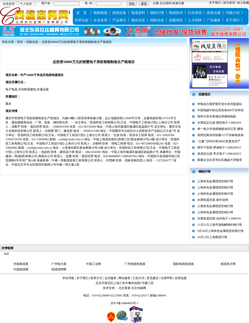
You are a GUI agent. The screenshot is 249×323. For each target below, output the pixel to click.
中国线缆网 (20, 269)
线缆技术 (176, 13)
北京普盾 (124, 288)
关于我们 (215, 2)
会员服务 (111, 278)
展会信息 (138, 20)
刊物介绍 (233, 13)
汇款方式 (138, 278)
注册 (156, 3)
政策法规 (214, 13)
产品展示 (119, 20)
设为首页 (229, 2)
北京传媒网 (138, 288)
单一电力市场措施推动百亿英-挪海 (220, 129)
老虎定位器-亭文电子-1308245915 (219, 153)
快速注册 (178, 3)
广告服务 (214, 20)
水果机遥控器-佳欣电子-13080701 (219, 218)
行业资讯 (195, 13)
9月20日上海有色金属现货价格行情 (220, 231)
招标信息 (157, 20)
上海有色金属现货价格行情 (215, 181)
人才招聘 (195, 20)
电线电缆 (100, 13)
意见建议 (153, 278)
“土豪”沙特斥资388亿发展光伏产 (218, 141)
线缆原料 (138, 13)
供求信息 (81, 20)
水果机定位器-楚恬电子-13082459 (219, 122)
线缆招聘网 (58, 269)
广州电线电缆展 (134, 264)
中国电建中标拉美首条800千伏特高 (220, 110)
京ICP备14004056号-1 (125, 303)
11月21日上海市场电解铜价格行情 (219, 224)
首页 (20, 42)
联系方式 (96, 278)
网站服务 (124, 278)
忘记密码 (165, 3)
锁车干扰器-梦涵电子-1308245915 (219, 147)
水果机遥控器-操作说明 (212, 200)
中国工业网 (93, 264)
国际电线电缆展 (183, 264)
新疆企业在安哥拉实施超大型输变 (219, 160)
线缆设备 (119, 13)
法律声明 (166, 278)
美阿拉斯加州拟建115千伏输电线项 (220, 135)
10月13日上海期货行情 (212, 237)
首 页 (81, 13)
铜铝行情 (157, 13)
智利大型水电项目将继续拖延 (216, 116)
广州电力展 (58, 264)
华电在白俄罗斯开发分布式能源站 (219, 104)
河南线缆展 (20, 264)
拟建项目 (176, 20)
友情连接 (181, 278)
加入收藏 (243, 2)
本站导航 (68, 278)
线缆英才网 (228, 264)
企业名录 (100, 20)
